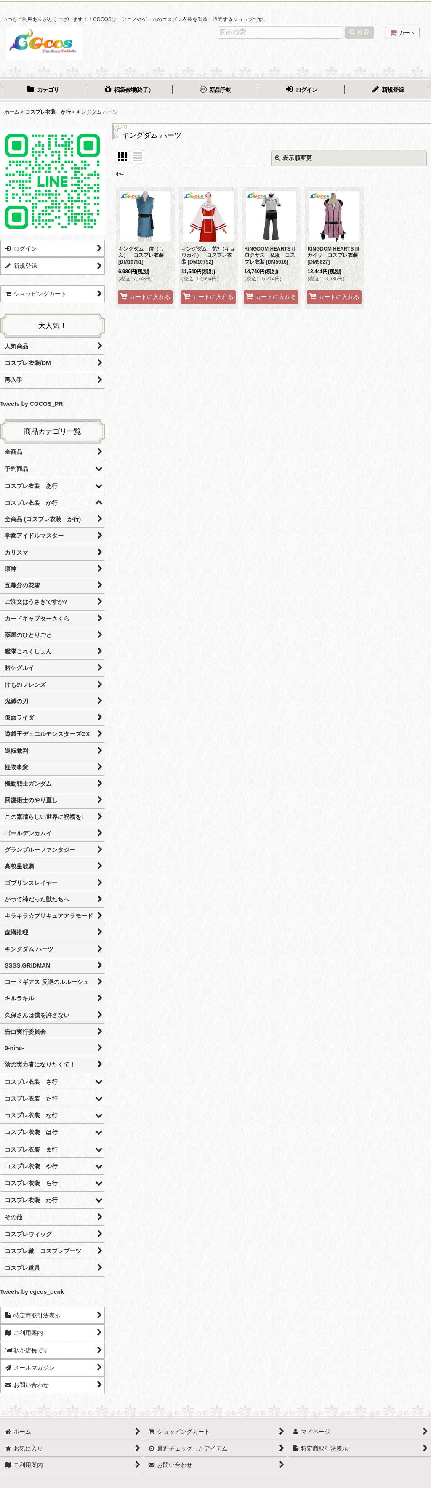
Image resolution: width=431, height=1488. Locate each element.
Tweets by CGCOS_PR (31, 403)
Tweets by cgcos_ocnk (32, 1291)
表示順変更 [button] (293, 158)
